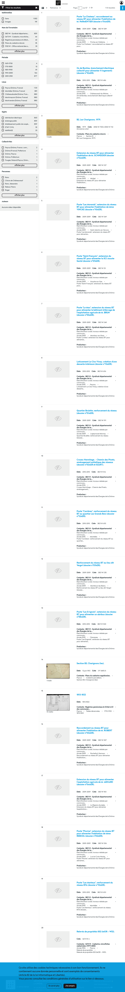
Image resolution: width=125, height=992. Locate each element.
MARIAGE (9, 130)
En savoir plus (54, 986)
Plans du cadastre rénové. (15, 43)
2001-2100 (9, 76)
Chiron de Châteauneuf (14, 180)
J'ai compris (70, 986)
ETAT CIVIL (9, 127)
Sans (7, 18)
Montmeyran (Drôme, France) (16, 97)
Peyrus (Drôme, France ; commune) (18, 147)
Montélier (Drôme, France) (15, 91)
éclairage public (11, 121)
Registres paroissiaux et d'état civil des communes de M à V (27, 40)
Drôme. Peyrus (10, 154)
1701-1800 (8, 66)
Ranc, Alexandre (11, 184)
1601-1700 (8, 63)
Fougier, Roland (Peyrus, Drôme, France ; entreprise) (24, 160)
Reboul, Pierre (10, 187)
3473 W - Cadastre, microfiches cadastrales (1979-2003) (26, 37)
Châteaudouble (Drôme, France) (17, 94)
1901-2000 (9, 73)
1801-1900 (8, 70)
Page (75, 8)
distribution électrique (13, 118)
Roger (7, 190)
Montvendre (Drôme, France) (16, 100)
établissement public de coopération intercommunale (25, 124)
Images (8, 22)
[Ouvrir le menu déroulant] (3, 2)
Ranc (7, 177)
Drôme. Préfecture (12, 157)
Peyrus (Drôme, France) (14, 88)
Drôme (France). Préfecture (15, 151)
